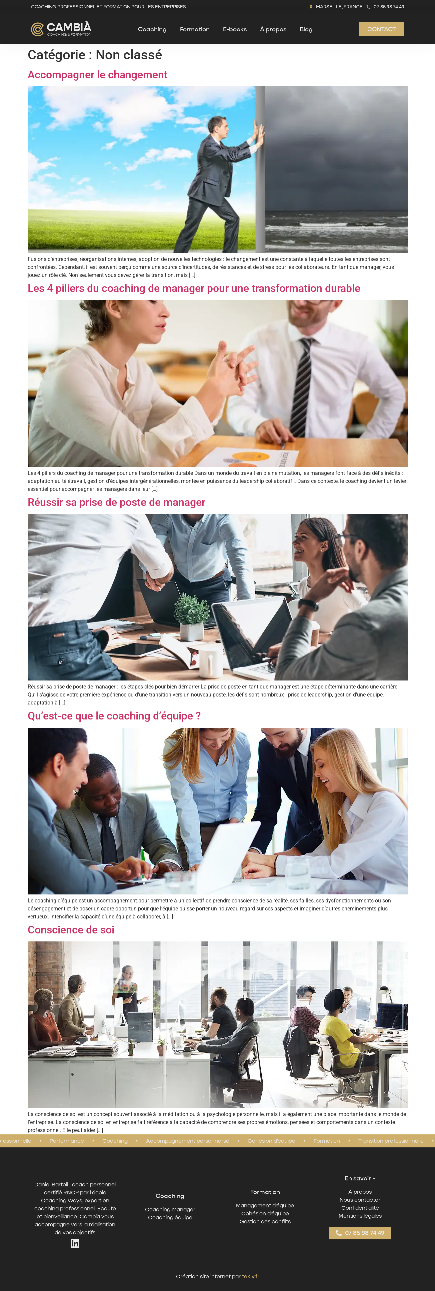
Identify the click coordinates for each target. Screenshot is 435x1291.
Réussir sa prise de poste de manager (116, 502)
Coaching (152, 29)
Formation (195, 29)
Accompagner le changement (98, 74)
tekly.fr (250, 1276)
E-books (235, 29)
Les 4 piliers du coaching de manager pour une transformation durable (194, 288)
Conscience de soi (71, 929)
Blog (306, 29)
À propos (273, 29)
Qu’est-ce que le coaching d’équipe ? (114, 715)
